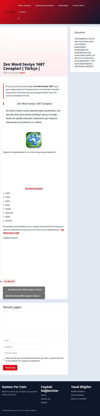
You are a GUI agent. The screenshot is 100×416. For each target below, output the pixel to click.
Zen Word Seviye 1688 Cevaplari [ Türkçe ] (23, 296)
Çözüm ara (45, 399)
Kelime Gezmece (24, 5)
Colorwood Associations (44, 5)
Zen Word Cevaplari (34, 188)
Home (43, 395)
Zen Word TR (9, 281)
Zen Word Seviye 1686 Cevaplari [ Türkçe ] (25, 289)
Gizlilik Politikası (78, 391)
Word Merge (63, 5)
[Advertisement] (34, 46)
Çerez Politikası (77, 395)
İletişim (44, 402)
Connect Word (78, 5)
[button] (19, 18)
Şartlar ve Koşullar (79, 398)
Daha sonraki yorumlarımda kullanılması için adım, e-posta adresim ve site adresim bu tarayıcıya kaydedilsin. (34, 359)
